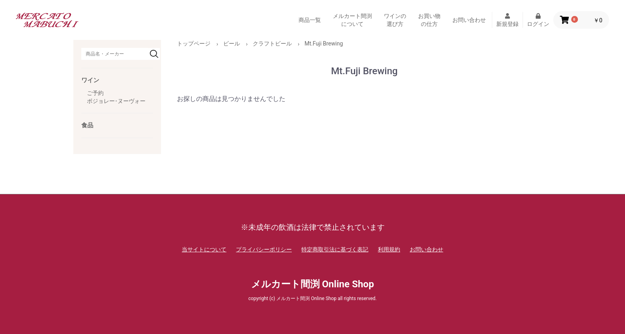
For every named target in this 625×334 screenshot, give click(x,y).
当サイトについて (204, 249)
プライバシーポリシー (264, 249)
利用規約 (389, 249)
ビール (231, 43)
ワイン (90, 80)
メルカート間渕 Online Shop (312, 284)
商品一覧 (310, 20)
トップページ (193, 43)
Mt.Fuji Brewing (324, 43)
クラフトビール (272, 43)
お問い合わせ (469, 20)
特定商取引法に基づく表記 (334, 249)
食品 (87, 125)
